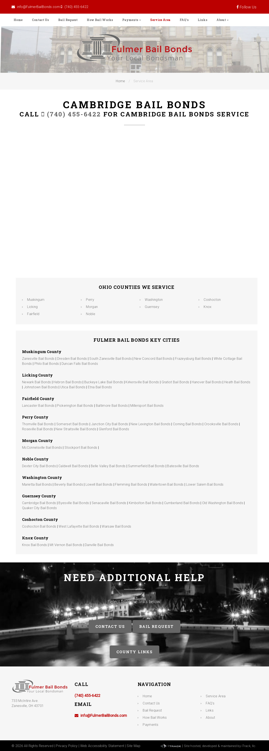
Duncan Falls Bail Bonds (80, 364)
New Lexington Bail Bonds (150, 424)
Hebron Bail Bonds (67, 382)
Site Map (133, 746)
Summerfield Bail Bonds (146, 466)
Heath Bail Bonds (237, 382)
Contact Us (40, 20)
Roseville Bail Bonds (37, 429)
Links (202, 20)
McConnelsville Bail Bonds (42, 448)
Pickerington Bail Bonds (75, 406)
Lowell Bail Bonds (99, 484)
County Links (134, 651)
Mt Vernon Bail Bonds (66, 545)
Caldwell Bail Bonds (73, 466)
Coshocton (212, 300)
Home (18, 20)
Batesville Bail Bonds (183, 466)
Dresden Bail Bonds (72, 359)
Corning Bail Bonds (187, 424)
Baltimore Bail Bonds (112, 406)
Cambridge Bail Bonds (39, 503)
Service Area (160, 20)
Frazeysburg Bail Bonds (193, 359)
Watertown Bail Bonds (166, 484)
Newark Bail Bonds (36, 382)
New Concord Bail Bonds (153, 359)
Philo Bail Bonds (46, 364)
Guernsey (152, 307)
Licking (32, 307)
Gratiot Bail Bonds (175, 382)
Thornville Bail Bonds (38, 424)
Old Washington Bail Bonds (222, 503)
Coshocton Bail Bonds (39, 526)
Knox (207, 307)
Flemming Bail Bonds (131, 484)
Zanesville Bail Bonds (38, 359)
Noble (90, 314)
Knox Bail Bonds (34, 545)
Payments (130, 20)
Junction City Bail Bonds (109, 424)
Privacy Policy (67, 746)
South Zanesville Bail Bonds (110, 359)
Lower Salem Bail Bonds (205, 484)
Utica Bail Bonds (72, 387)
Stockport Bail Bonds (81, 448)
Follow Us (247, 7)
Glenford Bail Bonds (114, 429)
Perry (90, 300)
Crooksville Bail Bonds (221, 424)
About (221, 20)
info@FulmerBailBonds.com (38, 7)
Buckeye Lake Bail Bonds (103, 382)
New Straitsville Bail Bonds (75, 429)
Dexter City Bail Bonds (39, 466)
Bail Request (68, 20)
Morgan (92, 307)
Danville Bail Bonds (99, 545)
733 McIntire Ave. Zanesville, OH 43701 (28, 701)
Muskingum (35, 300)
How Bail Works (100, 20)
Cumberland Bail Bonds (182, 503)
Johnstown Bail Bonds (41, 387)
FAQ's (184, 20)
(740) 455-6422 (76, 7)
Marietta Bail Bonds (37, 484)
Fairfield (33, 314)
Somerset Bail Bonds (72, 424)
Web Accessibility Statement (102, 746)
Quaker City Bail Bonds (39, 508)
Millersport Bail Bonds (147, 406)
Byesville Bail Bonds (73, 503)
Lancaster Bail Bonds (38, 406)
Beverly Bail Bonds (68, 484)
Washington (154, 300)
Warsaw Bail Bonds (116, 526)
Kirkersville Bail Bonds (142, 382)
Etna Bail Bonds (100, 387)
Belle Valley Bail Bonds (108, 466)
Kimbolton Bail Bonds (145, 503)
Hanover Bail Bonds (207, 382)
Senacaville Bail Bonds (109, 503)
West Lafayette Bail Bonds (79, 526)
